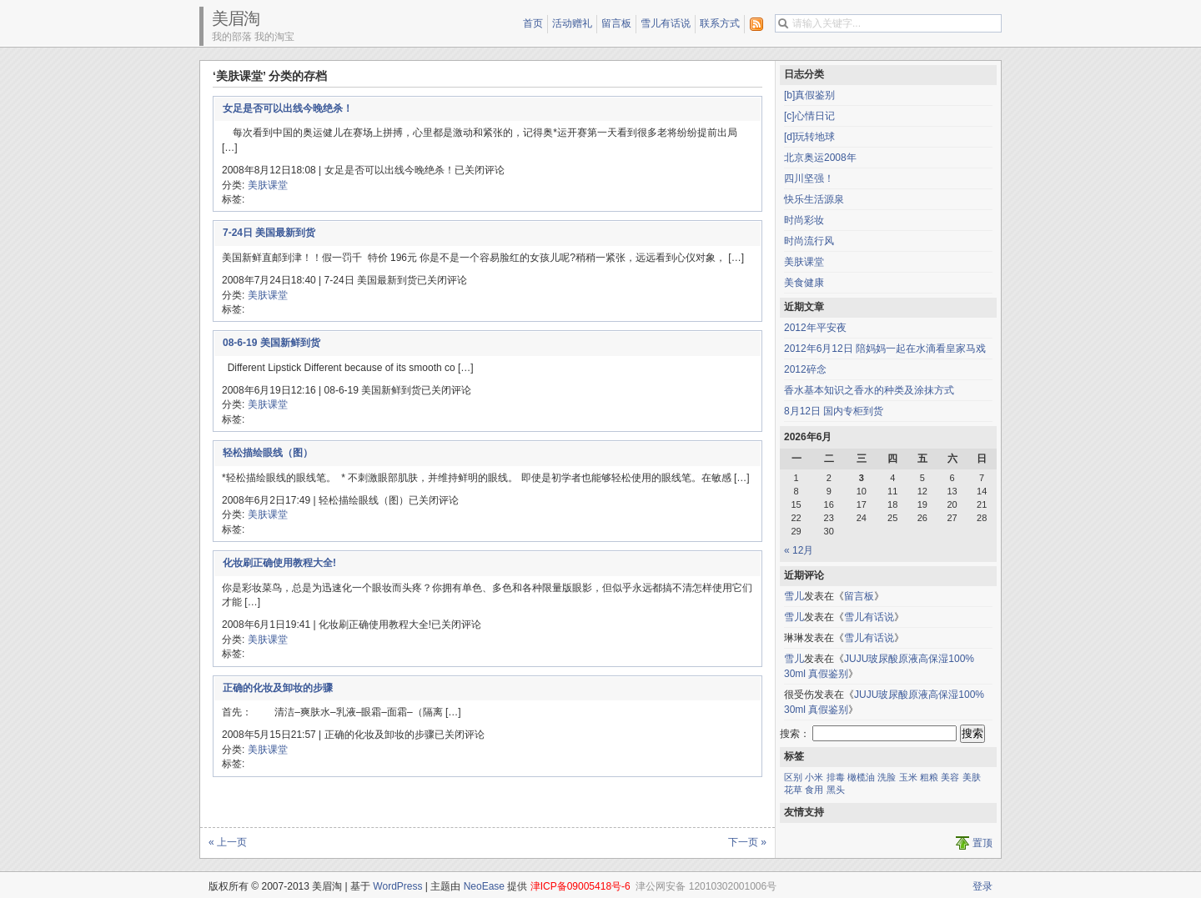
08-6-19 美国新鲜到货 (271, 343)
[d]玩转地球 (809, 137)
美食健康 (804, 282)
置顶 (982, 843)
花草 (793, 790)
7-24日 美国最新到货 (269, 232)
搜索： (795, 734)
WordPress (397, 886)
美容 (950, 777)
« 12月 (798, 550)
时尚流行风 (809, 241)
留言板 (616, 23)
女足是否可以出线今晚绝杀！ (288, 108)
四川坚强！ (809, 178)
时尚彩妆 (804, 220)
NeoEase (484, 886)
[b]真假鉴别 (809, 95)
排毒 (836, 777)
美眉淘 (235, 18)
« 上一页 (228, 842)
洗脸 (886, 777)
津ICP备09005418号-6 (580, 886)
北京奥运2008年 (820, 157)
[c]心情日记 (809, 116)
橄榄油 (861, 777)
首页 (533, 23)
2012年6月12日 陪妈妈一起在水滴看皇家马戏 (885, 348)
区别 (793, 777)
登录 (982, 886)
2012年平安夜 (815, 328)
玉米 (908, 777)
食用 (814, 790)
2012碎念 (805, 369)
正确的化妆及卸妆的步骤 (278, 688)
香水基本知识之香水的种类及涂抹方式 (869, 390)
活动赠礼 (572, 23)
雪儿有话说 (666, 23)
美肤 (971, 777)
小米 (814, 777)
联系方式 (720, 23)
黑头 (836, 790)
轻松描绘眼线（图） (268, 453)
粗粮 (929, 777)
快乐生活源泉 (814, 199)
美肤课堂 (268, 185)
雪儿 (794, 596)
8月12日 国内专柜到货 (833, 411)
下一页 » (747, 842)
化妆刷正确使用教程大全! (279, 563)
